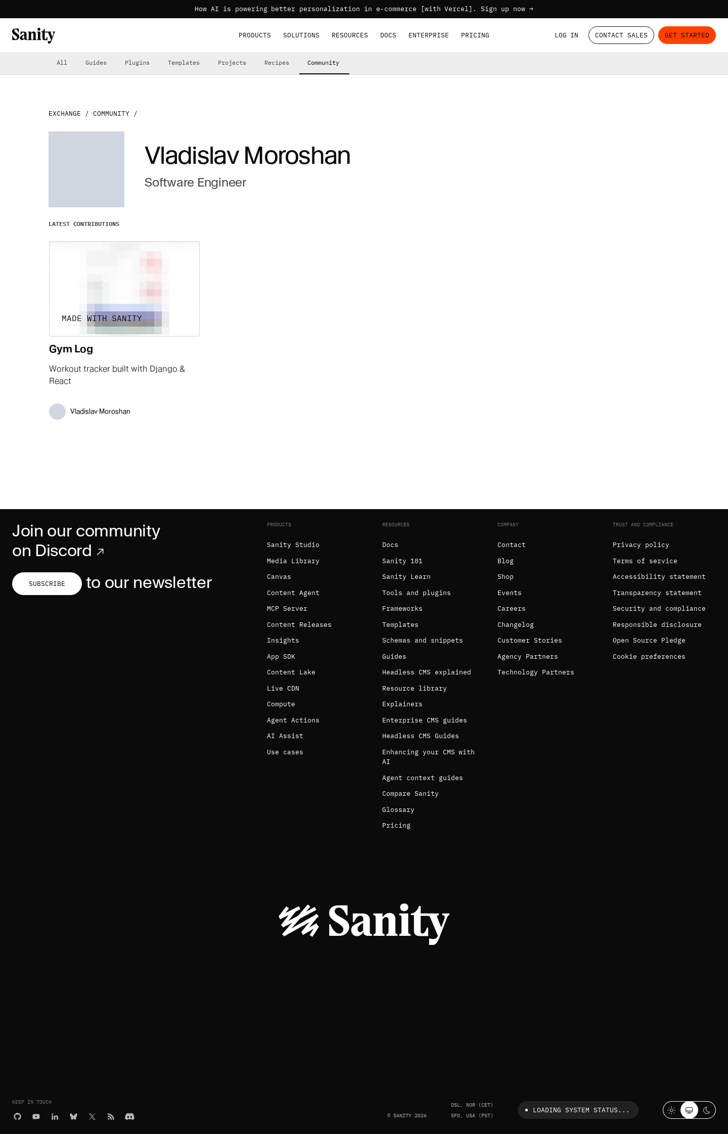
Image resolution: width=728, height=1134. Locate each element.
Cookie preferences (649, 656)
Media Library (293, 561)
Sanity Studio (293, 544)
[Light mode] (671, 1110)
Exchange (65, 113)
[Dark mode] (707, 1110)
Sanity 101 (402, 561)
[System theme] (689, 1110)
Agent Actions (293, 720)
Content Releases (299, 624)
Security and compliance (659, 608)
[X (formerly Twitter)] (92, 1116)
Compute (281, 704)
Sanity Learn (406, 576)
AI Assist (285, 736)
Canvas (279, 576)
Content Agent (293, 592)
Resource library (414, 688)
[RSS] (111, 1116)
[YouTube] (36, 1116)
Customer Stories (529, 640)
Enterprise (428, 35)
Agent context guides (422, 778)
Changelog (515, 624)
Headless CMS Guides (420, 736)
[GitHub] (17, 1116)
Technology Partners (535, 672)
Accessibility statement (659, 576)
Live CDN (283, 688)
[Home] (33, 35)
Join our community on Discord (86, 540)
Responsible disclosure (657, 624)
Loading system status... (575, 1110)
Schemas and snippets (422, 640)
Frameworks (402, 608)
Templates (184, 62)
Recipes (276, 62)
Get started (687, 35)
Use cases (285, 752)
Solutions (301, 35)
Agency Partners (527, 656)
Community (323, 62)
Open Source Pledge (649, 640)
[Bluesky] (73, 1116)
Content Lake (291, 672)
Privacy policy (641, 544)
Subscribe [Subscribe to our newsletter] (47, 583)
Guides (96, 62)
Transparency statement (657, 592)
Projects (232, 62)
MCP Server (287, 608)
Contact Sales (621, 35)
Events (509, 592)
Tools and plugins (416, 592)
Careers (511, 608)
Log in (567, 35)
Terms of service (645, 561)
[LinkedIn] (55, 1116)
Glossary (398, 809)
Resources (350, 35)
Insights (283, 640)
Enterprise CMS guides (424, 720)
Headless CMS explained (426, 672)
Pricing (475, 35)
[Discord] (129, 1116)
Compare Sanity (410, 793)
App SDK (281, 656)
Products (255, 35)
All (62, 62)
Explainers (402, 704)
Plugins (137, 62)
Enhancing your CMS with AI (428, 757)
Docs (388, 35)
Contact (511, 544)
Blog (505, 561)
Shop (505, 576)
